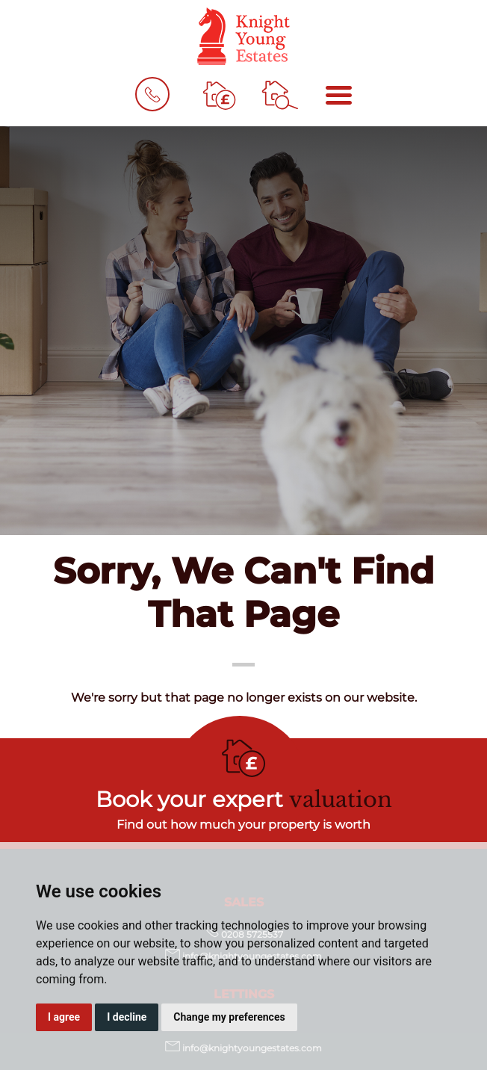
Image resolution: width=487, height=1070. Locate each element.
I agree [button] (64, 1017)
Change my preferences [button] (229, 1017)
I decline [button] (126, 1017)
